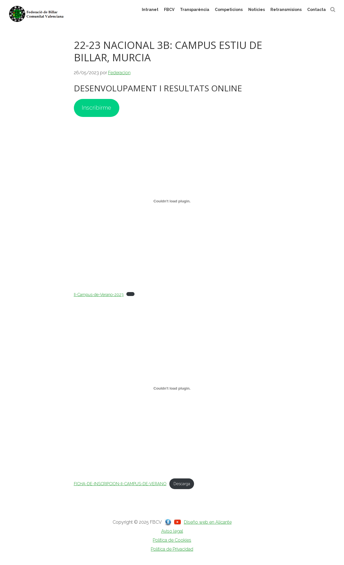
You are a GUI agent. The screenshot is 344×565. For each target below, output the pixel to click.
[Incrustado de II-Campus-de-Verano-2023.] (172, 201)
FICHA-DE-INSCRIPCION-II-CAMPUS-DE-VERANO (120, 483)
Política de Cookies (172, 540)
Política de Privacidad (172, 549)
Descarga (182, 483)
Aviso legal (172, 531)
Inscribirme (96, 107)
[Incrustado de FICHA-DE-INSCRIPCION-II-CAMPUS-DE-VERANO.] (172, 388)
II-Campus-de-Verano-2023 (99, 294)
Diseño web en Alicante (208, 522)
